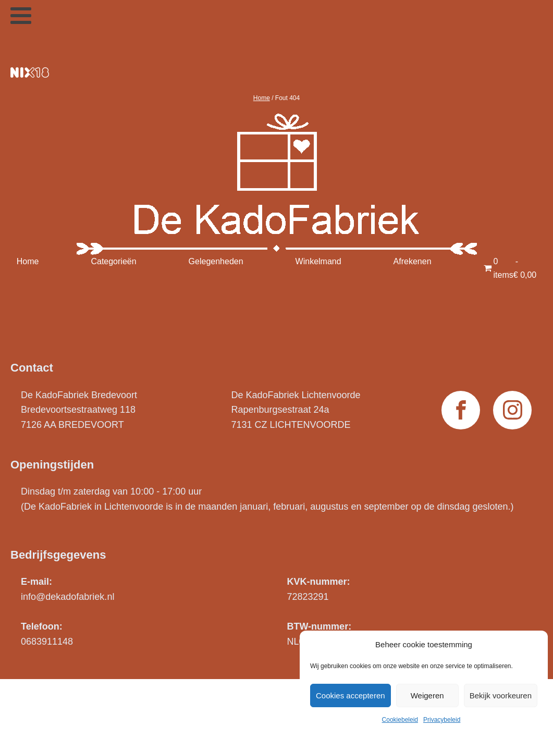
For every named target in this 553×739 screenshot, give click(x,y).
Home (261, 98)
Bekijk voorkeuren (501, 695)
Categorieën (113, 261)
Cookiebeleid (400, 719)
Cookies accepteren (350, 695)
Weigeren (427, 695)
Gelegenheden (216, 261)
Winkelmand (318, 261)
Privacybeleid (441, 719)
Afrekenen (413, 261)
